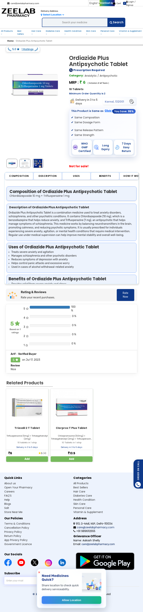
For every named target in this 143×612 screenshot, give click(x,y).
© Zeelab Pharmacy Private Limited (58, 594)
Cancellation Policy (16, 528)
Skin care (79, 504)
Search (116, 22)
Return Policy (12, 536)
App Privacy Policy (16, 540)
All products (80, 483)
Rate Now (125, 294)
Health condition (84, 500)
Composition (19, 176)
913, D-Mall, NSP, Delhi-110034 (93, 523)
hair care (36, 31)
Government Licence (18, 544)
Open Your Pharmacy (18, 487)
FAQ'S (8, 496)
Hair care (79, 491)
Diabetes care (82, 496)
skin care (91, 31)
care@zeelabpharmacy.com (23, 3)
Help (7, 500)
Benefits (105, 176)
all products (7, 31)
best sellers (20, 32)
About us (10, 483)
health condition (73, 31)
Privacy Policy (13, 532)
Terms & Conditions (17, 523)
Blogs (7, 504)
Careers (9, 491)
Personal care (82, 508)
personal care (107, 31)
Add (27, 459)
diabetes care (53, 31)
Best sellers (80, 487)
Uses (76, 176)
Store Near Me (13, 512)
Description (48, 176)
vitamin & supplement (130, 31)
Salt (6, 508)
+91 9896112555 (84, 531)
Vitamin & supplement (88, 512)
